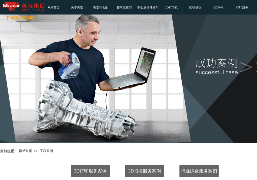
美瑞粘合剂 (100, 7)
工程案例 (46, 151)
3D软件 (219, 7)
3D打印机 (171, 7)
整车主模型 (124, 7)
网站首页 (53, 7)
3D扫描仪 (195, 7)
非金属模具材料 (147, 7)
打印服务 (242, 7)
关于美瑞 (77, 7)
